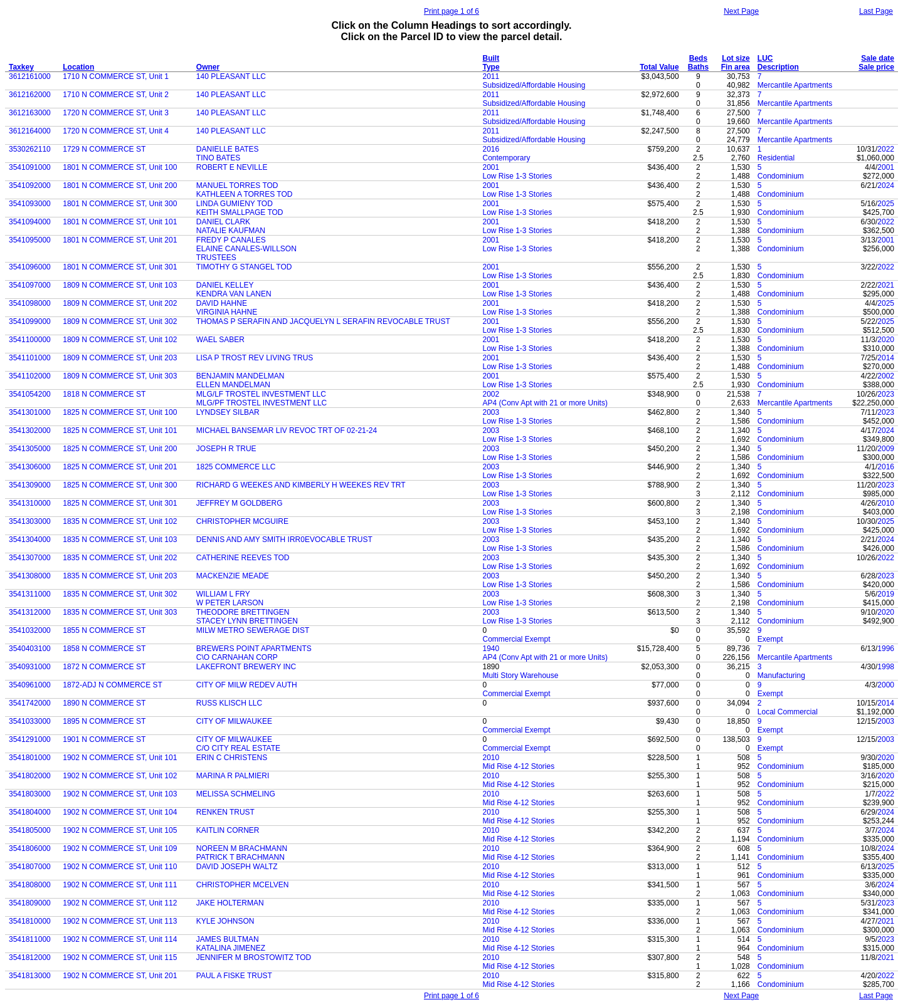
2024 (885, 185)
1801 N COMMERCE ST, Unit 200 (120, 185)
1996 (885, 648)
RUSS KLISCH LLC (229, 703)
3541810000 (30, 921)
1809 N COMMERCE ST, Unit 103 (120, 285)
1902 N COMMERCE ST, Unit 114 (120, 939)
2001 (491, 167)
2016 (491, 149)
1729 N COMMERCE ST (104, 149)
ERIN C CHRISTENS (231, 757)
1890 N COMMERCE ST (104, 703)
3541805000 (30, 830)
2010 (885, 503)
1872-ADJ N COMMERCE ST (112, 685)
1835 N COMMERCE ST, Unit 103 (120, 539)
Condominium (781, 176)
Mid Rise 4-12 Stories (519, 766)
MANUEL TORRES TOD (237, 185)
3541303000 (30, 521)
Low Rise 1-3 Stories (517, 176)
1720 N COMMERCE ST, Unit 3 (116, 112)
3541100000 (30, 339)
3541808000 (30, 884)
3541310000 (30, 503)
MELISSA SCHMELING (235, 794)
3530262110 (30, 149)
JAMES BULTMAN (227, 939)
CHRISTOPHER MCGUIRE (242, 521)
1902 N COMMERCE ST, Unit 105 (120, 830)
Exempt (770, 639)
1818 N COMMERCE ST (104, 394)
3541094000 (30, 221)
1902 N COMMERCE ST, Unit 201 (120, 975)
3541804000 (30, 812)
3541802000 (30, 775)
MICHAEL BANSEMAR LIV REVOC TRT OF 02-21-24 (286, 430)
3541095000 (30, 240)
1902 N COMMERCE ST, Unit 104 (120, 812)
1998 (885, 666)
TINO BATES (218, 158)
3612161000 (30, 76)
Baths (698, 67)
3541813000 (30, 975)
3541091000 (30, 167)
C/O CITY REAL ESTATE (238, 748)
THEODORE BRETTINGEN (243, 612)
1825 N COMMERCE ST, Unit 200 (120, 448)
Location (78, 67)
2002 (885, 376)
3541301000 (30, 412)
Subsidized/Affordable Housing (534, 85)
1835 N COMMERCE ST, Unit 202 (120, 557)
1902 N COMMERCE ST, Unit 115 (120, 957)
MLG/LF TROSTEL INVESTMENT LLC (261, 394)
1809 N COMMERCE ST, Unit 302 (120, 321)
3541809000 (30, 903)
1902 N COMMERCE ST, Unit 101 (120, 757)
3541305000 (30, 448)
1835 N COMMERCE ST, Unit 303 (120, 612)
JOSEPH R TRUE (226, 448)
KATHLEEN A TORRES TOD (244, 194)
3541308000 (30, 575)
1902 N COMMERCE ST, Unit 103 (120, 794)
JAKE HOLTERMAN (230, 903)
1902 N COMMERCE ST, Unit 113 (120, 921)
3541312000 (30, 612)
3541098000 (30, 303)
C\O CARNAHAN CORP (237, 657)
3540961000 (30, 685)
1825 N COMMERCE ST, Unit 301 (120, 503)
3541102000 (30, 376)
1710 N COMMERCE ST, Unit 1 (116, 76)
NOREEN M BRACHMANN (241, 848)
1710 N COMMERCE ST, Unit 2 (116, 94)
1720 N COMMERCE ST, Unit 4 (116, 131)
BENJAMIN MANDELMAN (240, 376)
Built (491, 58)
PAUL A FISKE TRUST (234, 975)
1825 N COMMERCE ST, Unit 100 (120, 412)
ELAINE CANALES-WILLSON (246, 248)
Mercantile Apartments (795, 85)
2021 (885, 285)
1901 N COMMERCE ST (104, 739)
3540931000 (30, 666)
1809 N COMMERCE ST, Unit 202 (120, 303)
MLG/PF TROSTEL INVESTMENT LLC (261, 403)
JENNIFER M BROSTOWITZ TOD (253, 957)
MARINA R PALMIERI (232, 775)
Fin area (735, 67)
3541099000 (30, 321)
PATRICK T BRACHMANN (240, 857)
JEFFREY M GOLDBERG (239, 503)
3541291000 (30, 739)
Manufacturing (781, 675)
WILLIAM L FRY (223, 594)
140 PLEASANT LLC (231, 76)
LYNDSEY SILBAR (228, 412)
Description (778, 67)
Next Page (741, 11)
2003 (491, 412)
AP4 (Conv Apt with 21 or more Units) (545, 403)
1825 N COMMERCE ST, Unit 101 (120, 430)
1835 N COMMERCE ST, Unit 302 (120, 594)
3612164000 (30, 131)
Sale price (876, 67)
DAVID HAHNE (221, 303)
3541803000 (30, 794)
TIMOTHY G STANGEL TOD (244, 267)
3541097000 (30, 285)
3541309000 (30, 485)
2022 (885, 149)
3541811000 (30, 939)
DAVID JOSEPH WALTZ (237, 866)
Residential (776, 158)
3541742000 (30, 703)
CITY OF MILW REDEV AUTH (246, 685)
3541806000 (30, 848)
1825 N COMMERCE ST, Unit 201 (120, 466)
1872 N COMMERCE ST (104, 666)
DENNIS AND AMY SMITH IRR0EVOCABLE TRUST (284, 539)
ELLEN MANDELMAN (233, 384)
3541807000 (30, 866)
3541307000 (30, 557)
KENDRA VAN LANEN (234, 294)
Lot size (736, 58)
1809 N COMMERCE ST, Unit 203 (120, 357)
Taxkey (21, 67)
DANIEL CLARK (223, 221)
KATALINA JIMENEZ (230, 948)
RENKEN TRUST (225, 812)
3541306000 (30, 466)
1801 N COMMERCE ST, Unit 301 (120, 267)
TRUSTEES (216, 257)
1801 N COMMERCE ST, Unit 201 (120, 240)
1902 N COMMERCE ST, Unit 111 (120, 884)
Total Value (659, 67)
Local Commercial (788, 711)
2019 (885, 594)
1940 (491, 648)
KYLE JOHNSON (225, 921)
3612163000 (30, 112)
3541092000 (30, 185)
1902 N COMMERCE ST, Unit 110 (120, 866)
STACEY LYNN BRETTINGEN (247, 621)
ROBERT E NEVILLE (232, 167)
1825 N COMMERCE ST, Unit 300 (120, 485)
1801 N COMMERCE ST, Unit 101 (120, 221)
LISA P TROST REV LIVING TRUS (255, 357)
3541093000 (30, 203)
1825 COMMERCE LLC (236, 466)
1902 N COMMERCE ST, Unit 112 (120, 903)
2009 (885, 448)
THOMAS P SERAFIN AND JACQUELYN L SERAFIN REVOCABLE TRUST (323, 321)
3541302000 (30, 430)
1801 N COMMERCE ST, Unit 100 (120, 167)
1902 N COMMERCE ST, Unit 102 (120, 775)
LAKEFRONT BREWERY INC (246, 666)
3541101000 (30, 357)
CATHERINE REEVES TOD (243, 557)
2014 (885, 357)
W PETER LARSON (229, 602)
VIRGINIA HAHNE (226, 312)
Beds (698, 58)
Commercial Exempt (517, 639)
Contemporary (507, 158)
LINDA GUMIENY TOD (234, 203)
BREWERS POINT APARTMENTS (254, 648)
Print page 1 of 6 (451, 11)
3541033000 (30, 721)
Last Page (876, 11)
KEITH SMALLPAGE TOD (239, 212)
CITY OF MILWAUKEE (234, 721)
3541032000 (30, 630)
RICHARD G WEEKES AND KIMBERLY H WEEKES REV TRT (301, 485)
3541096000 (30, 267)
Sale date (877, 58)
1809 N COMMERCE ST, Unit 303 (120, 376)
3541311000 (30, 594)
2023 (885, 394)
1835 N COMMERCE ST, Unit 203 (120, 575)
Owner (207, 67)
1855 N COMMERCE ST (104, 630)
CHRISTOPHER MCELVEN (242, 884)
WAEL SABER (220, 339)
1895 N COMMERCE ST (104, 721)
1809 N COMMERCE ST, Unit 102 (120, 339)
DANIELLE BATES (227, 149)
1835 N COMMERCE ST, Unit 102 (120, 521)
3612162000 (30, 94)
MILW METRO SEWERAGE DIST (252, 630)
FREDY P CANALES (231, 240)
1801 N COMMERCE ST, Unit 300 (120, 203)
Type (491, 67)
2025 (885, 203)
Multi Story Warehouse (521, 675)
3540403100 (30, 648)
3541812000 (30, 957)
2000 (885, 685)
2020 (885, 339)
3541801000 (30, 757)
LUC (765, 58)
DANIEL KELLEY (225, 285)
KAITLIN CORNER (228, 830)
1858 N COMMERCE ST (104, 648)
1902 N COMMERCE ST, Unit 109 (120, 848)
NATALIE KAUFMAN (230, 230)
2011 (491, 76)
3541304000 (30, 539)
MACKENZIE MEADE (232, 575)
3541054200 (30, 394)
